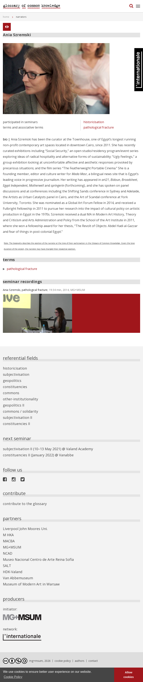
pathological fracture (98, 127)
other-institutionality (20, 399)
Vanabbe (66, 455)
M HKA (8, 535)
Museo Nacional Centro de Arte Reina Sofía (38, 559)
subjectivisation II (17, 417)
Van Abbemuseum (18, 578)
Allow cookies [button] (128, 675)
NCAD (7, 553)
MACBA (9, 541)
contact (93, 661)
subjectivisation (16, 374)
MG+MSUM (12, 547)
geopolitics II (13, 405)
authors (79, 661)
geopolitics (12, 380)
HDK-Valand (12, 571)
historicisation (93, 122)
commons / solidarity (20, 411)
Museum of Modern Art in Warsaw (31, 584)
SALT (7, 565)
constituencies (15, 386)
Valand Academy (79, 449)
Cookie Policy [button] (13, 677)
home (6, 16)
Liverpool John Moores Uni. (25, 528)
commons (11, 393)
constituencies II (16, 423)
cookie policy (63, 661)
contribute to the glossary (25, 503)
